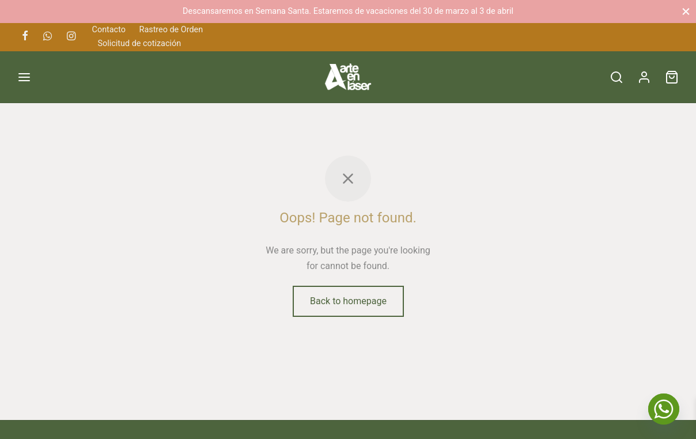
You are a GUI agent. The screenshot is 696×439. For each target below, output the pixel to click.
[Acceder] (644, 77)
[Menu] (24, 77)
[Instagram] (71, 36)
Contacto (109, 30)
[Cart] (672, 77)
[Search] (616, 77)
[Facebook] (25, 36)
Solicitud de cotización (139, 43)
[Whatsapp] (47, 36)
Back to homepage (348, 301)
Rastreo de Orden (171, 30)
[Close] (686, 11)
